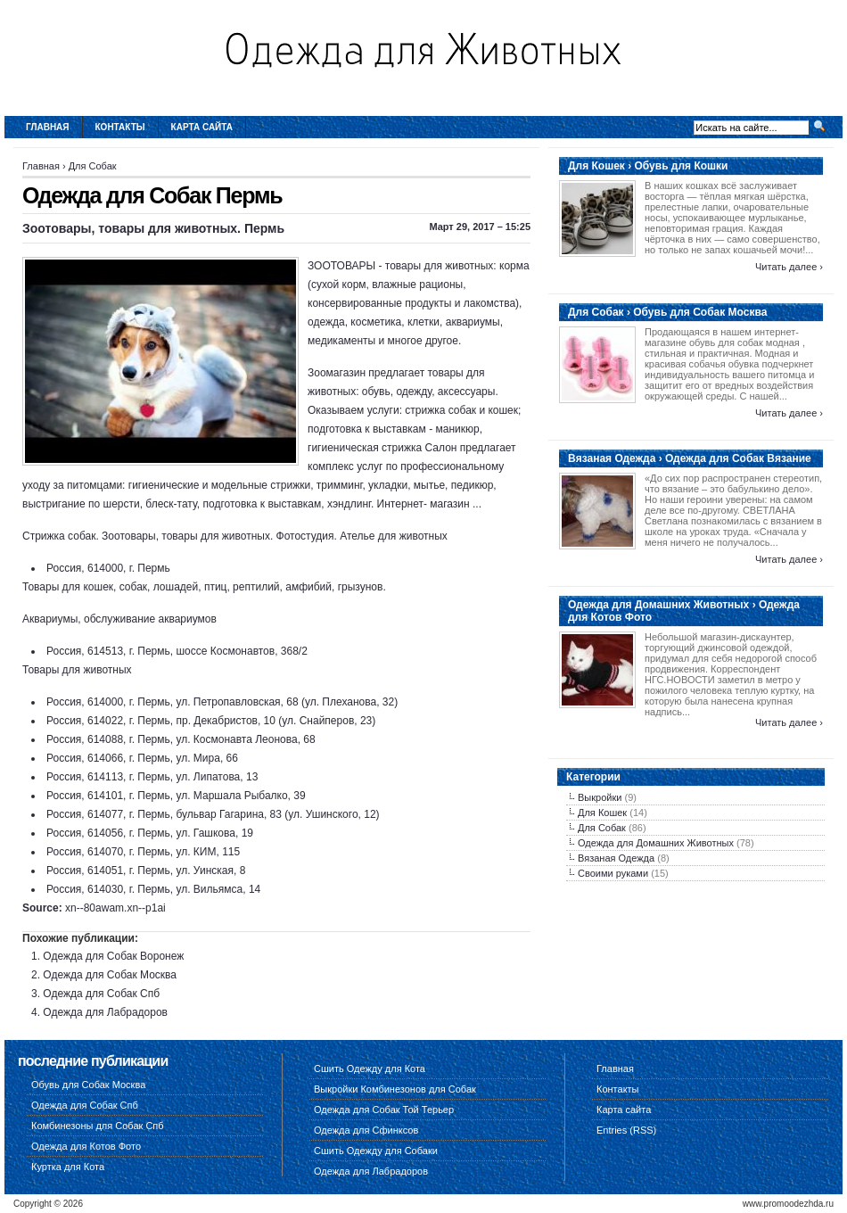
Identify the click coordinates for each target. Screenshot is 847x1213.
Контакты (120, 127)
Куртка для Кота (67, 1166)
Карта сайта (202, 127)
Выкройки (599, 797)
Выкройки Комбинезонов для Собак (395, 1089)
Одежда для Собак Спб (101, 993)
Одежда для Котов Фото (86, 1146)
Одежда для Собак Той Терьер (384, 1109)
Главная (48, 127)
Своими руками (613, 873)
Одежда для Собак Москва (110, 975)
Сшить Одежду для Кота (369, 1068)
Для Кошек (602, 812)
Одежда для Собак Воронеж (113, 956)
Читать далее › (789, 266)
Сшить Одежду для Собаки (376, 1150)
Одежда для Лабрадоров (105, 1012)
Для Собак (93, 166)
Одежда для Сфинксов (366, 1130)
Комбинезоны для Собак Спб (97, 1125)
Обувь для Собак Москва (88, 1084)
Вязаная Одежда (616, 858)
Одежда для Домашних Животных (656, 843)
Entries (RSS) (626, 1130)
